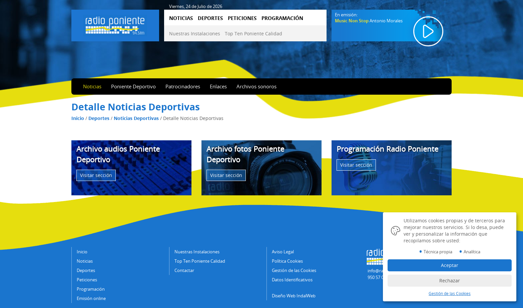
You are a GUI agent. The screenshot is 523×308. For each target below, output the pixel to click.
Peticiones (87, 280)
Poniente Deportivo (133, 86)
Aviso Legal (283, 252)
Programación (91, 289)
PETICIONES (242, 18)
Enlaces (218, 86)
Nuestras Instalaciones (194, 33)
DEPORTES (210, 18)
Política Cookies (287, 261)
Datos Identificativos (292, 280)
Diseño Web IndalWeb (294, 296)
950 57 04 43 (380, 277)
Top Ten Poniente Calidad (253, 33)
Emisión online (91, 298)
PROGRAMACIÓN (282, 18)
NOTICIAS (181, 18)
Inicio (77, 118)
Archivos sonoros (256, 86)
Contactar (184, 270)
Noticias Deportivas (136, 118)
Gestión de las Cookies (294, 270)
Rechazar (449, 280)
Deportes (98, 118)
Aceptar (449, 265)
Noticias (92, 86)
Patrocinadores (182, 86)
